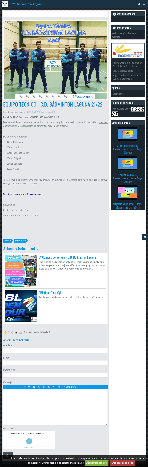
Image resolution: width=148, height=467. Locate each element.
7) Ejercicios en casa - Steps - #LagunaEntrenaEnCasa (128, 205)
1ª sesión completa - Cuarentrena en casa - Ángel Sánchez (127, 178)
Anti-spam (8, 428)
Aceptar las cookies (96, 462)
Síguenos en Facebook (123, 14)
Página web (9, 369)
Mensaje (7, 382)
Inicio (10, 14)
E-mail (6, 357)
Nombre (7, 345)
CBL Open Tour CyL (50, 292)
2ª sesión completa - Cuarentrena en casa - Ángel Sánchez (127, 149)
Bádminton (20, 240)
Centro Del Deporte (122, 70)
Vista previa (69, 387)
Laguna (7, 240)
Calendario (118, 93)
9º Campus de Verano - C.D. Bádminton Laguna (67, 257)
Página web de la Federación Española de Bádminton (127, 64)
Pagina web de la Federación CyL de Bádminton (127, 77)
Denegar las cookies (122, 462)
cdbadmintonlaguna (16, 112)
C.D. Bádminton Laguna (26, 4)
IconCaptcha (28, 447)
